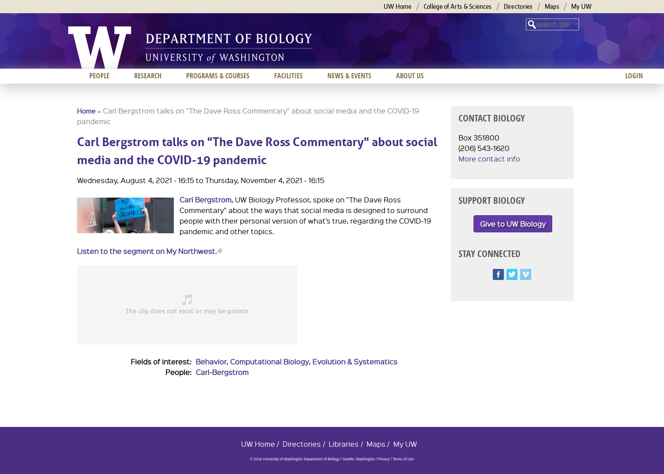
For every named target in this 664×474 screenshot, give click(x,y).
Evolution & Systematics (354, 361)
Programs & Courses (217, 76)
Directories (518, 6)
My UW (581, 6)
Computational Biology (269, 361)
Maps (552, 6)
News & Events (349, 76)
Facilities (288, 76)
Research (147, 76)
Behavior (211, 361)
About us (410, 76)
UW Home (398, 6)
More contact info (489, 158)
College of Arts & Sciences (458, 6)
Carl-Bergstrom (222, 372)
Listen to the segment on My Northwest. (149, 251)
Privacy (383, 459)
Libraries (344, 443)
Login (634, 76)
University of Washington (99, 47)
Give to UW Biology (513, 223)
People (99, 76)
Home (86, 111)
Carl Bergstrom (205, 199)
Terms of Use (403, 459)
